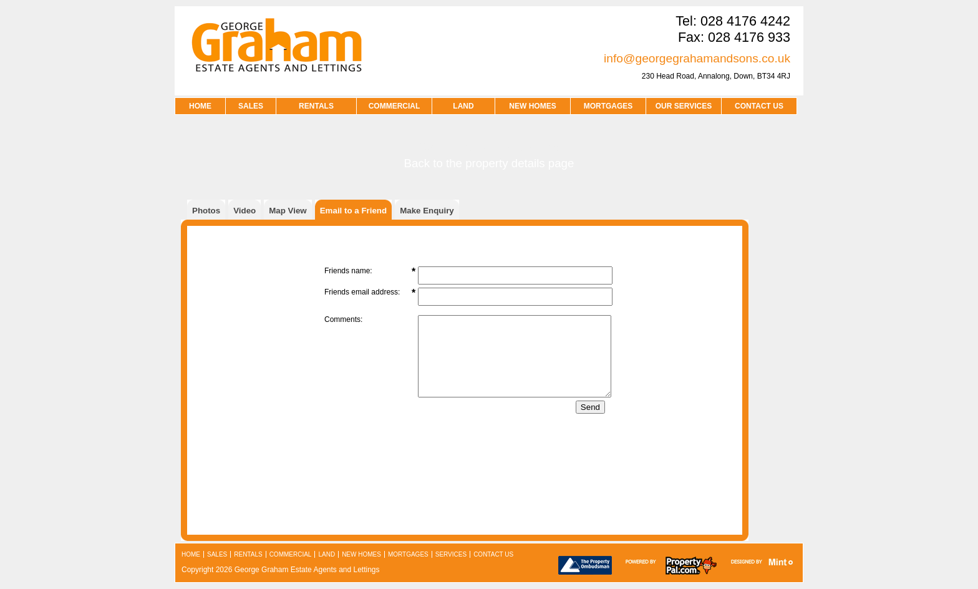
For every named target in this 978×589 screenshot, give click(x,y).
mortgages (408, 554)
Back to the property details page (489, 163)
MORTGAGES (608, 106)
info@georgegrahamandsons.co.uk (697, 58)
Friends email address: (362, 292)
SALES (250, 106)
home (191, 554)
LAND (463, 106)
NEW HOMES (532, 106)
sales (217, 554)
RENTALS (316, 106)
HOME (200, 106)
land (326, 554)
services (451, 554)
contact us (759, 106)
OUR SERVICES (684, 106)
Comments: (343, 319)
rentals (248, 554)
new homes (361, 554)
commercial (290, 554)
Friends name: (348, 270)
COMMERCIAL (394, 106)
